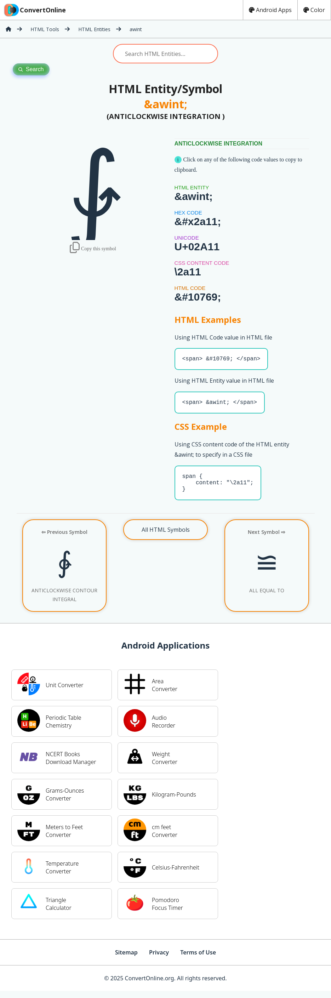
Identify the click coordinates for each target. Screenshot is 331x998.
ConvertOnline (34, 10)
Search (31, 69)
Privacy (159, 959)
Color (314, 10)
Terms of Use (198, 959)
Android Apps (270, 10)
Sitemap (126, 959)
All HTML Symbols (166, 537)
